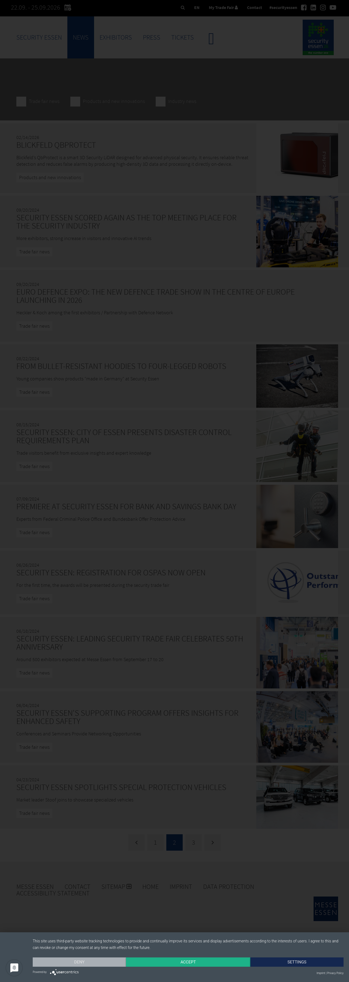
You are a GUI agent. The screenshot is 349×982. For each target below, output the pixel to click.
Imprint (321, 973)
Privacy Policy (335, 973)
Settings (296, 962)
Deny (79, 962)
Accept (188, 962)
